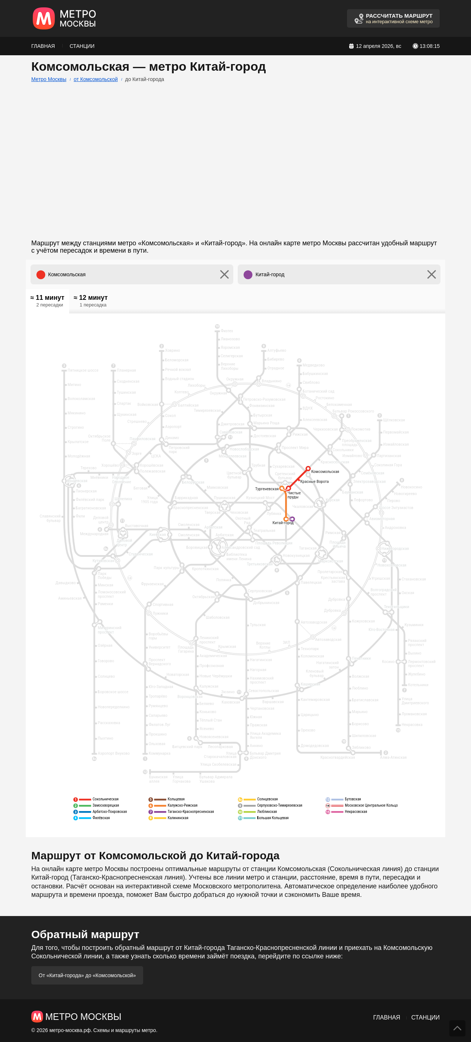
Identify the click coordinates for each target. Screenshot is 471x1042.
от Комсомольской (96, 79)
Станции (82, 46)
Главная (43, 46)
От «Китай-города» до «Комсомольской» (87, 975)
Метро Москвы (48, 79)
